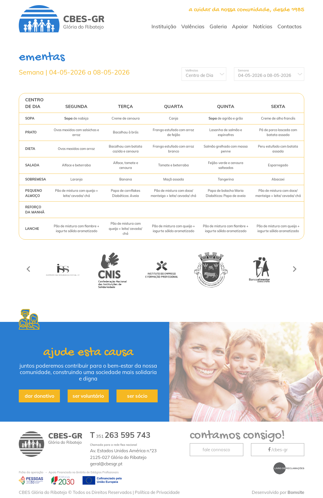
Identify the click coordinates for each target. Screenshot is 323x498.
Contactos (289, 26)
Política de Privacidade (157, 492)
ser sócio (137, 396)
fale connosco (216, 449)
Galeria (218, 26)
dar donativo (39, 396)
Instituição (163, 26)
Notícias (262, 26)
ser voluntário (88, 396)
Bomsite (296, 492)
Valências (192, 26)
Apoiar (240, 26)
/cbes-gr (277, 449)
